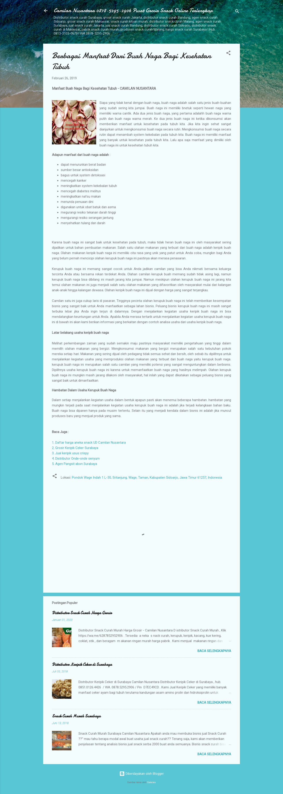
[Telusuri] (237, 12)
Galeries (151, 782)
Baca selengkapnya (214, 651)
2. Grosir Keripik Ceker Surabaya (75, 448)
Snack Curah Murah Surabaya (76, 716)
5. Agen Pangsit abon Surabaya (74, 464)
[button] (228, 53)
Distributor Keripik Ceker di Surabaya (82, 664)
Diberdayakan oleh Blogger (141, 774)
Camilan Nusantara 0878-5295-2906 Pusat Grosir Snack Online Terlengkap (133, 10)
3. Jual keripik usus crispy (70, 453)
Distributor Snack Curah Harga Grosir (82, 613)
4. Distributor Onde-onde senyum (76, 458)
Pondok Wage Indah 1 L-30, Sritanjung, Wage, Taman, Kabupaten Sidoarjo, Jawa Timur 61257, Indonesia (147, 478)
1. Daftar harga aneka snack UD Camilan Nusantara (89, 443)
